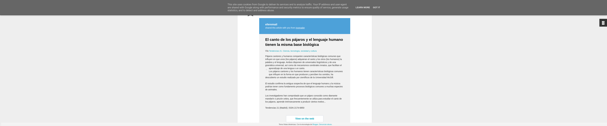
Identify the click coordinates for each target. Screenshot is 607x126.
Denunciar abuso (325, 124)
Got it (376, 7)
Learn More (363, 7)
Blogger (315, 124)
